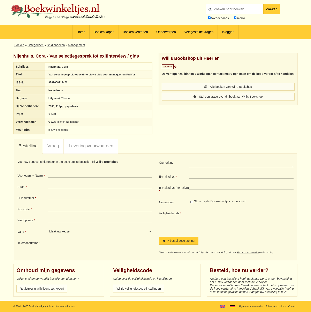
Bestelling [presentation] (28, 145)
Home (81, 32)
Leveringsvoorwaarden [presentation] (91, 145)
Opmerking (166, 162)
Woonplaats (25, 220)
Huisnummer (25, 198)
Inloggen (228, 32)
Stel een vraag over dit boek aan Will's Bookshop (228, 96)
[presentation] (223, 221)
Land (20, 231)
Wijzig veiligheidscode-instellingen (138, 288)
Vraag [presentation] (53, 145)
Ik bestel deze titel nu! (178, 240)
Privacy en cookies (276, 306)
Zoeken (272, 9)
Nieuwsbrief (166, 202)
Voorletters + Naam (30, 175)
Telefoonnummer (28, 243)
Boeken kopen (104, 32)
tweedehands (220, 18)
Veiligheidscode (169, 213)
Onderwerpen (166, 32)
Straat (21, 186)
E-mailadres (167, 176)
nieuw (240, 18)
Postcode (23, 209)
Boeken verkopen (135, 32)
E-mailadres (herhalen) (174, 187)
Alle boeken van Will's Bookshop (228, 86)
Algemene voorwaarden (248, 252)
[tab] (28, 146)
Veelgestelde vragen (198, 32)
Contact (292, 306)
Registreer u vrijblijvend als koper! (42, 288)
